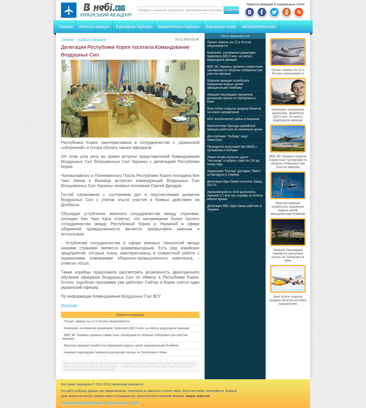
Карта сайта (118, 402)
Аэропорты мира (220, 26)
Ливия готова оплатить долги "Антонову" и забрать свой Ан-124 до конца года (233, 160)
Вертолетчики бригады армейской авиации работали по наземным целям (234, 127)
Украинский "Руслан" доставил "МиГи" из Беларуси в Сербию (234, 172)
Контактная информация (83, 402)
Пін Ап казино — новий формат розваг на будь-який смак (136, 366)
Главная (66, 26)
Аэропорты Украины (133, 26)
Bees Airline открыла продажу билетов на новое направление (234, 110)
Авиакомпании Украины (178, 26)
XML (135, 402)
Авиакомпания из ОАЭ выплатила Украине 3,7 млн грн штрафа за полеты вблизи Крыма (235, 195)
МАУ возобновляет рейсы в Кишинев (233, 119)
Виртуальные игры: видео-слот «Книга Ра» (91, 363)
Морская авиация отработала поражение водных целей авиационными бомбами (121, 345)
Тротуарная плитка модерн (137, 363)
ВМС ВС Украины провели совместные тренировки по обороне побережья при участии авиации (235, 70)
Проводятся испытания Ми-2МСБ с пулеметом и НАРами (232, 148)
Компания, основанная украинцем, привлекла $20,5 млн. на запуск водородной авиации (126, 328)
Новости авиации (94, 26)
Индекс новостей (198, 396)
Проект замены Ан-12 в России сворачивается (97, 321)
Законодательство (258, 26)
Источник (69, 305)
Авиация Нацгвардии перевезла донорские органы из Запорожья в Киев (115, 352)
